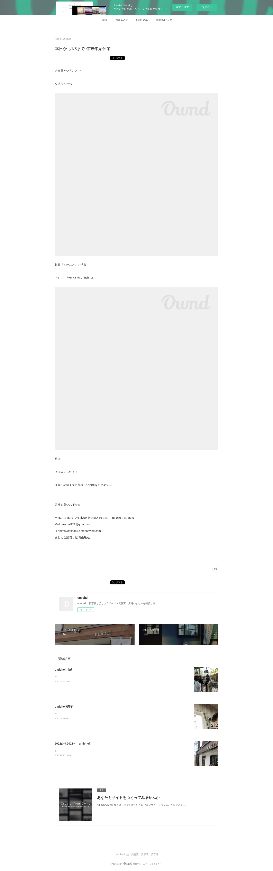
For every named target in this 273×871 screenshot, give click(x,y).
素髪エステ (122, 19)
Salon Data (142, 19)
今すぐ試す (182, 7)
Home (104, 19)
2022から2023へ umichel (72, 743)
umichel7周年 (64, 706)
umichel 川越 (63, 669)
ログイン (206, 7)
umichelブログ (164, 19)
